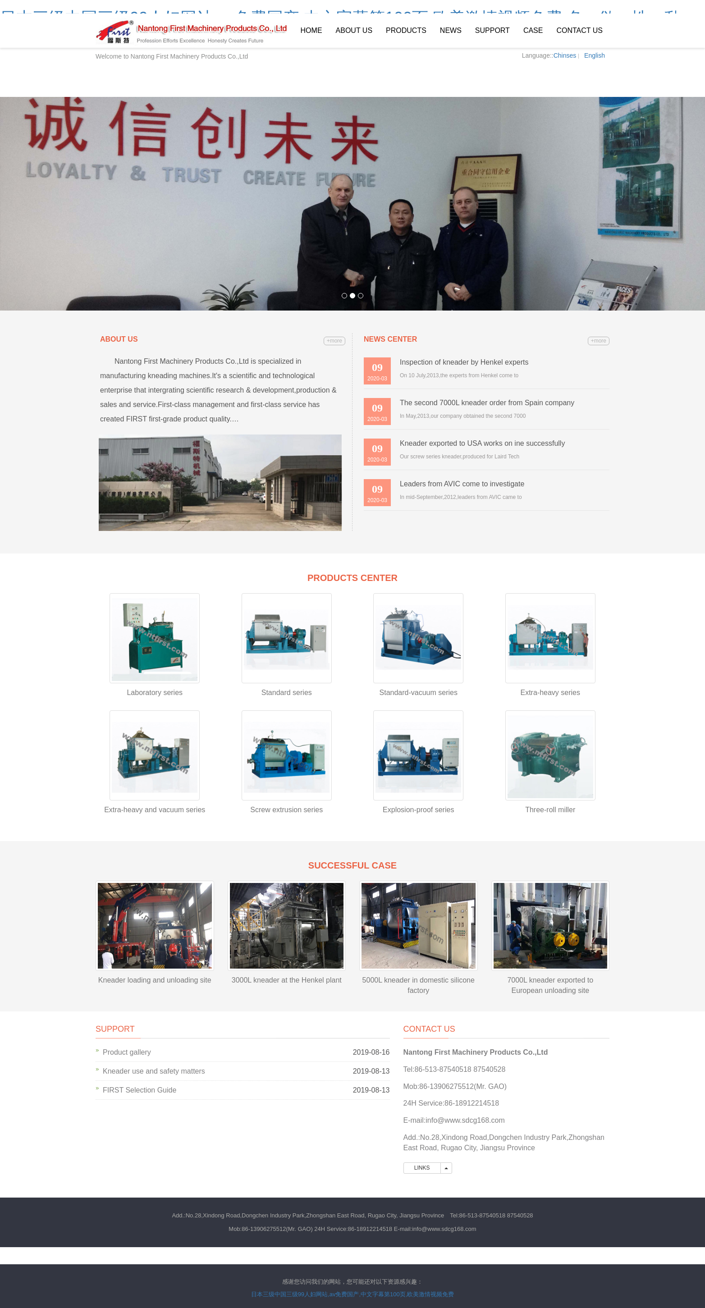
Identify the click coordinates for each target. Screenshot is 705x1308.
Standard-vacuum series (419, 692)
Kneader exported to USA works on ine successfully (482, 443)
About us (354, 30)
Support (492, 30)
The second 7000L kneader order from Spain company (487, 403)
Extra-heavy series (551, 692)
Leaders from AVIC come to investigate (462, 484)
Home (311, 30)
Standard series (286, 692)
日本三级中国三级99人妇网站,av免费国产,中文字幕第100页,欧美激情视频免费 (352, 1294)
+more (334, 341)
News (451, 30)
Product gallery (127, 1052)
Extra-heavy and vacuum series (154, 810)
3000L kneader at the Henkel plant (287, 980)
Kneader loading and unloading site (154, 980)
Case (533, 30)
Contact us (579, 30)
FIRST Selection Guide (139, 1090)
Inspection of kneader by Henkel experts (464, 362)
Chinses (565, 55)
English (594, 55)
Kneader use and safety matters (154, 1071)
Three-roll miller (550, 810)
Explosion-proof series (418, 810)
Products (406, 30)
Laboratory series (155, 692)
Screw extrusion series (286, 810)
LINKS (422, 1168)
